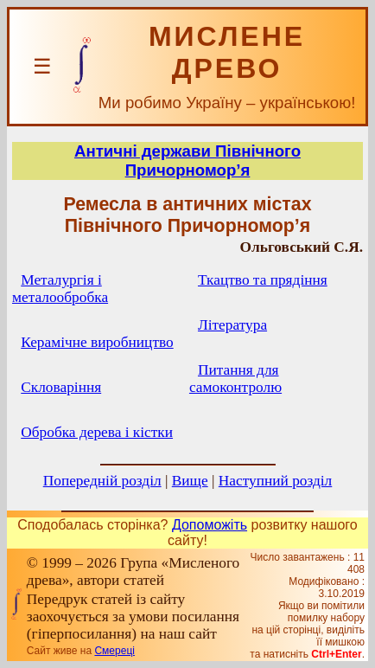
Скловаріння (61, 387)
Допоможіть (209, 524)
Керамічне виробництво (97, 342)
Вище (190, 480)
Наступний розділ (275, 480)
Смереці (114, 651)
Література (232, 325)
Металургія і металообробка (60, 288)
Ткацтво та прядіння (262, 280)
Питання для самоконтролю (235, 378)
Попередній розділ (102, 480)
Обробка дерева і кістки (97, 432)
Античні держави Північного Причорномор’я (187, 160)
